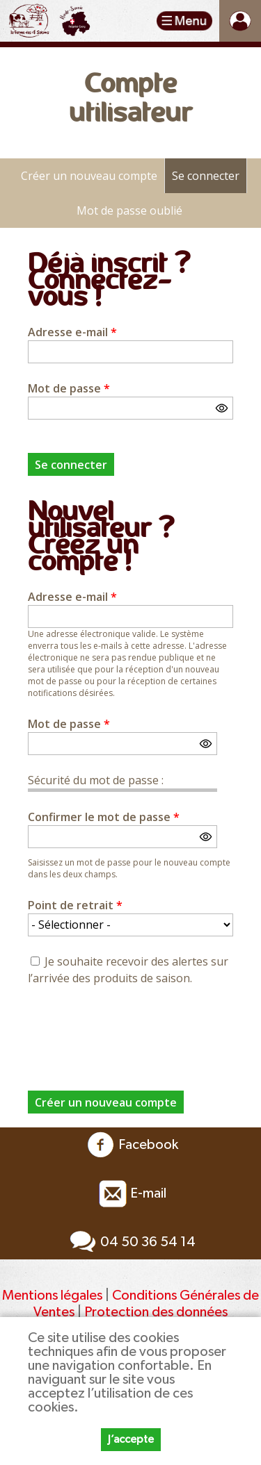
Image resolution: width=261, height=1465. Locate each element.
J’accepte (131, 1439)
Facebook (131, 1144)
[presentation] (133, 1030)
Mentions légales (52, 1295)
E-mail (130, 1193)
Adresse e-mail (72, 332)
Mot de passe (69, 388)
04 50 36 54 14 (130, 1242)
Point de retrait (75, 905)
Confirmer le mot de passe (104, 817)
